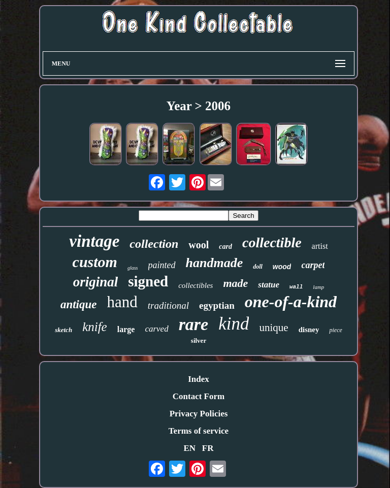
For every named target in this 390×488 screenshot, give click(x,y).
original (95, 281)
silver (198, 340)
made (235, 283)
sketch (63, 330)
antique (78, 304)
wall (296, 287)
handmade (214, 262)
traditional (168, 305)
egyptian (217, 305)
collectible (272, 242)
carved (156, 329)
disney (309, 330)
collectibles (195, 285)
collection (153, 243)
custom (95, 261)
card (225, 246)
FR (208, 448)
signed (148, 281)
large (126, 329)
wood (282, 267)
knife (94, 327)
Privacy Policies (199, 413)
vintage (94, 241)
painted (162, 265)
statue (268, 284)
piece (335, 330)
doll (258, 266)
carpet (312, 265)
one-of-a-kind (291, 301)
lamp (318, 287)
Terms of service (199, 431)
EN (189, 448)
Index (198, 379)
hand (122, 302)
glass (132, 268)
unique (273, 327)
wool (198, 244)
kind (233, 324)
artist (320, 246)
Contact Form (198, 396)
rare (194, 324)
